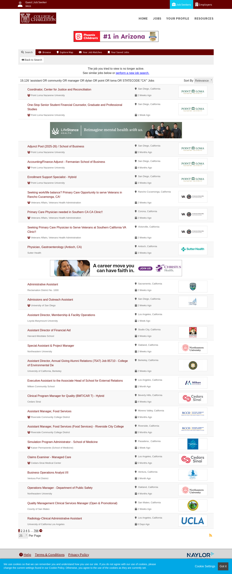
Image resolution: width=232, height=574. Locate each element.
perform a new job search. (132, 73)
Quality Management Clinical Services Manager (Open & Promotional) (72, 503)
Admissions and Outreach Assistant (50, 299)
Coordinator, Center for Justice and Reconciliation (59, 89)
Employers (203, 4)
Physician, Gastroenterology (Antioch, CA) (54, 247)
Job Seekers (181, 4)
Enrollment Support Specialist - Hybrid (51, 177)
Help (25, 554)
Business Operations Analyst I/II (47, 472)
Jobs (157, 18)
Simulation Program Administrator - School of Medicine (62, 441)
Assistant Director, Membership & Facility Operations (61, 315)
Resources (204, 18)
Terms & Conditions (50, 554)
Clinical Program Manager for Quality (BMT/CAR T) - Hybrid (65, 395)
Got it (223, 566)
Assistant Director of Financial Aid (49, 330)
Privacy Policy (78, 554)
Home (143, 18)
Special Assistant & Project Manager (50, 345)
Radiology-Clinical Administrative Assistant (54, 518)
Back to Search (32, 59)
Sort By (188, 80)
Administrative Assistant (42, 284)
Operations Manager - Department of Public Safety (59, 487)
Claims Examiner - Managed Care (49, 457)
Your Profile (177, 18)
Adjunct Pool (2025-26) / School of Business (55, 146)
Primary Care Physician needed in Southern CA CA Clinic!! (65, 212)
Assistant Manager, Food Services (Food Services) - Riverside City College (75, 426)
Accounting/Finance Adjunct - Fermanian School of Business (66, 161)
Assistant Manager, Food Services (49, 411)
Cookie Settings (205, 566)
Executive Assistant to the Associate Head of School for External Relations (75, 380)
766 (36, 530)
